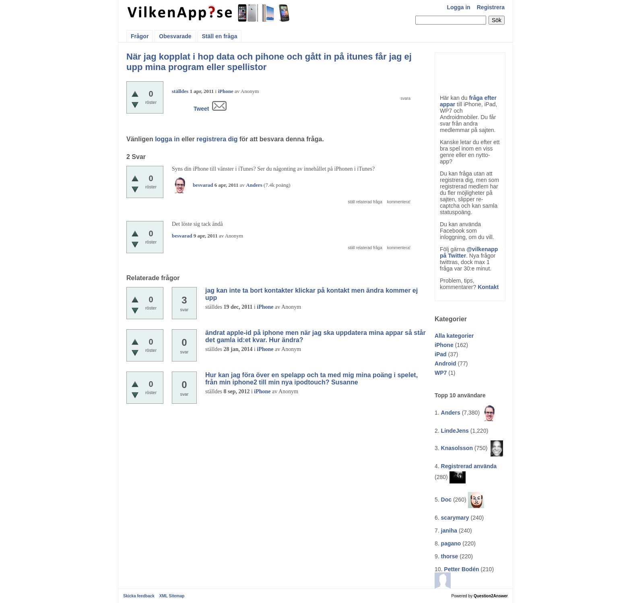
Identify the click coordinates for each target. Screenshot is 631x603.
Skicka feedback (139, 596)
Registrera (491, 7)
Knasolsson (457, 448)
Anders (450, 412)
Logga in (458, 7)
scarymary (455, 517)
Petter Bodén (461, 569)
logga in (167, 139)
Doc (446, 499)
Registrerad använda (469, 466)
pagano (451, 543)
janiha (449, 530)
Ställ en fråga (219, 36)
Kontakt (488, 287)
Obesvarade (175, 36)
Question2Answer (491, 596)
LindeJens (455, 430)
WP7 (441, 373)
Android (445, 363)
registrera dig (216, 139)
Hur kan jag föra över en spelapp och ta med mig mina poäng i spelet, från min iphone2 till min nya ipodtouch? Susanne (311, 379)
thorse (449, 556)
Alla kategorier (454, 335)
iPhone (444, 345)
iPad (441, 354)
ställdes (180, 91)
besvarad (203, 185)
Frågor (139, 36)
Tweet (201, 108)
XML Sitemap (172, 596)
